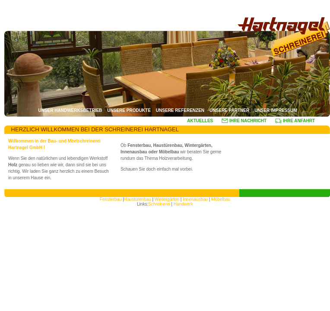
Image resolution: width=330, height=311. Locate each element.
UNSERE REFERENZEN (180, 110)
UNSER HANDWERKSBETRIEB (70, 110)
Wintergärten (168, 199)
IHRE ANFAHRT (295, 120)
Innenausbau (195, 199)
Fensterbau (111, 199)
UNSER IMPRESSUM (275, 110)
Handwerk (183, 204)
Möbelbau (220, 199)
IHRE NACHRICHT (244, 120)
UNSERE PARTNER (229, 110)
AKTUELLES (200, 120)
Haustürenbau (137, 199)
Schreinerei (159, 204)
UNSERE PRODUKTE (129, 110)
